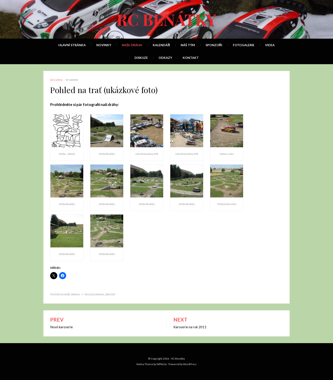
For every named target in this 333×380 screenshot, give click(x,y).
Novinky (103, 45)
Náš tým (188, 45)
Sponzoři (214, 45)
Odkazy (165, 58)
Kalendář (161, 45)
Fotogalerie (243, 45)
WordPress (190, 364)
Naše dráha (132, 45)
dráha (99, 294)
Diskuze (141, 58)
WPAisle (162, 364)
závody (110, 294)
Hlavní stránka (72, 45)
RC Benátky (166, 19)
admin (73, 80)
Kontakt (191, 58)
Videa (270, 45)
